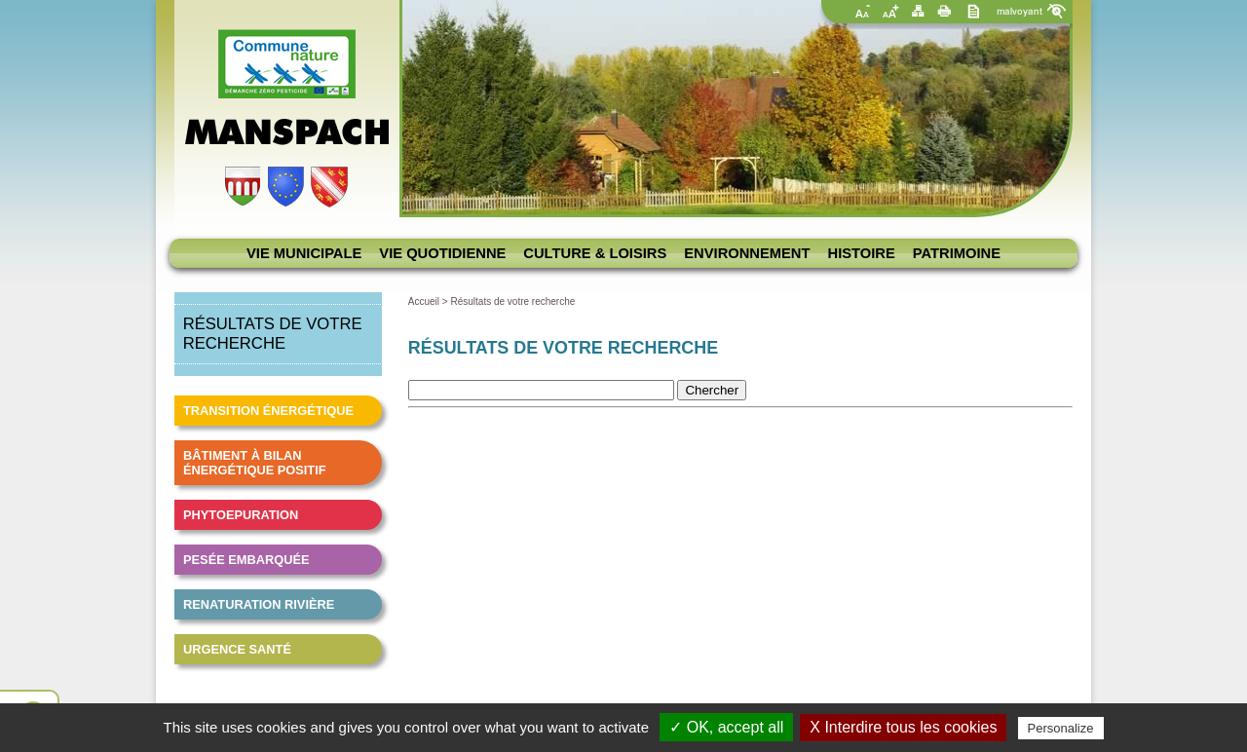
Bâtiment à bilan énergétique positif (254, 462)
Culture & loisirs (594, 253)
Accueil (423, 301)
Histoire (861, 253)
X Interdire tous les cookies (903, 727)
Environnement (747, 253)
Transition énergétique (268, 410)
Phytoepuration (240, 515)
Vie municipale (303, 253)
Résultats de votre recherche (512, 301)
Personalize (1061, 728)
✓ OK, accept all (726, 727)
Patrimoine (957, 253)
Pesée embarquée (246, 559)
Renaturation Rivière (258, 604)
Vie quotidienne (442, 253)
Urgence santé (237, 649)
